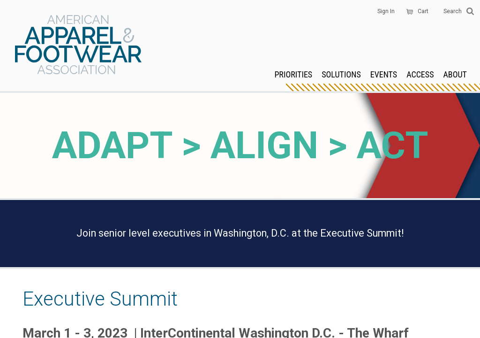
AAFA (78, 45)
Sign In (386, 11)
